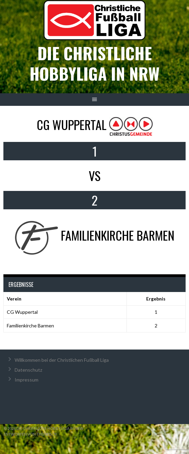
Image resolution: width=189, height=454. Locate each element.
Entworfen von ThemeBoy (30, 434)
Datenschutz (28, 370)
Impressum (26, 380)
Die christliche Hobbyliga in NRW (94, 63)
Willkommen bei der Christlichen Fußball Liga (62, 360)
